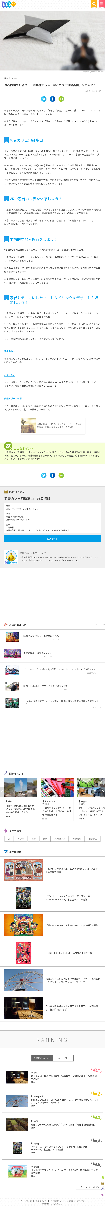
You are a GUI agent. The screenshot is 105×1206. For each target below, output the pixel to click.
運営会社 (80, 1201)
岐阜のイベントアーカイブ (33, 553)
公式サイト (52, 538)
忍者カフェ (59, 838)
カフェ (21, 838)
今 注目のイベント (42, 1058)
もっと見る (100, 624)
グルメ (17, 78)
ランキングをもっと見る (90, 1187)
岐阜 (8, 78)
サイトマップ (26, 1201)
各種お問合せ (56, 1201)
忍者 (45, 838)
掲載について (41, 1201)
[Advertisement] (52, 595)
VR (9, 838)
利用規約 (69, 1201)
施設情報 (76, 838)
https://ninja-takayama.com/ (93, 71)
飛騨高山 (92, 838)
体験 (33, 838)
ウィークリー (63, 1058)
